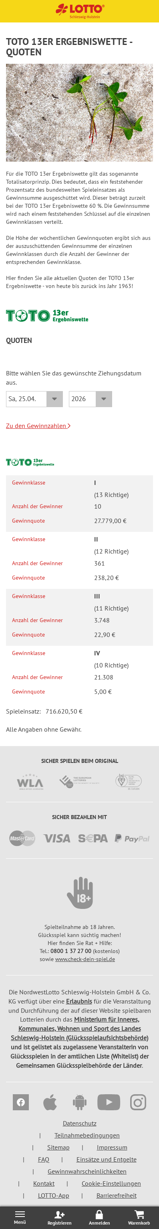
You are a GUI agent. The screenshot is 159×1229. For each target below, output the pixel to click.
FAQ (43, 1159)
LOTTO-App (53, 1195)
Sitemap (58, 1147)
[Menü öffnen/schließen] (20, 1217)
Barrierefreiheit (117, 1195)
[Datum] (34, 399)
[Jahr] (90, 399)
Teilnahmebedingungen (87, 1135)
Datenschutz (80, 1123)
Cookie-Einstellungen (111, 1183)
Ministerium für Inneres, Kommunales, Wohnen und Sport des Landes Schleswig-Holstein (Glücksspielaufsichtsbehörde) (79, 1028)
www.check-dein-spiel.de (85, 959)
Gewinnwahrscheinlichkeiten (87, 1171)
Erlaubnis (79, 1001)
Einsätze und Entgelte (106, 1159)
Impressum (112, 1147)
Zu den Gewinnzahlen (38, 426)
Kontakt (43, 1183)
